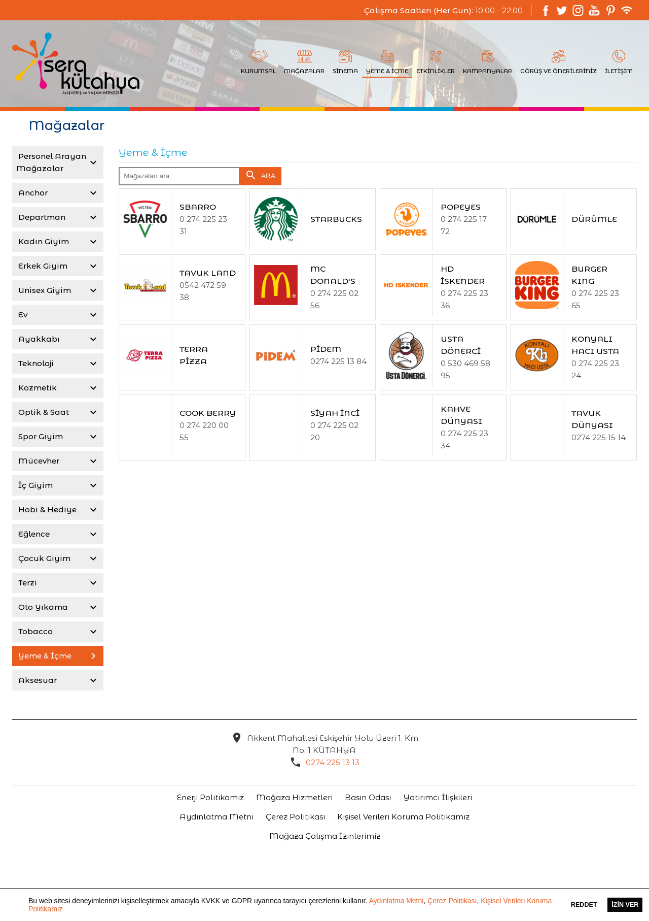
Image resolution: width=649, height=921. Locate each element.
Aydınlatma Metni (396, 901)
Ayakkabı (38, 339)
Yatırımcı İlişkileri (437, 797)
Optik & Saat (42, 412)
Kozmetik (36, 387)
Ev (21, 314)
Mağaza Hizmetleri (294, 797)
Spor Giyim (39, 436)
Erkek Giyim (41, 266)
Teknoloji (35, 363)
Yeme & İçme (43, 656)
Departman (40, 217)
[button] (66, 909)
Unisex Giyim (43, 290)
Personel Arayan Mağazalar (51, 162)
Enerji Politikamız (210, 797)
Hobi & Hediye (46, 509)
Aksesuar (36, 680)
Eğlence (33, 534)
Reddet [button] (584, 904)
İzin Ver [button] (624, 904)
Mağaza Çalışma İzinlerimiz (324, 836)
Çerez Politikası (452, 901)
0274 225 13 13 (332, 762)
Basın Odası (368, 797)
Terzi (26, 582)
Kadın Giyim (42, 241)
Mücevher (37, 461)
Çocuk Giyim (43, 558)
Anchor (32, 193)
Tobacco (34, 631)
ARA (260, 175)
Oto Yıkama (42, 607)
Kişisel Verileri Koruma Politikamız (403, 816)
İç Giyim (34, 485)
